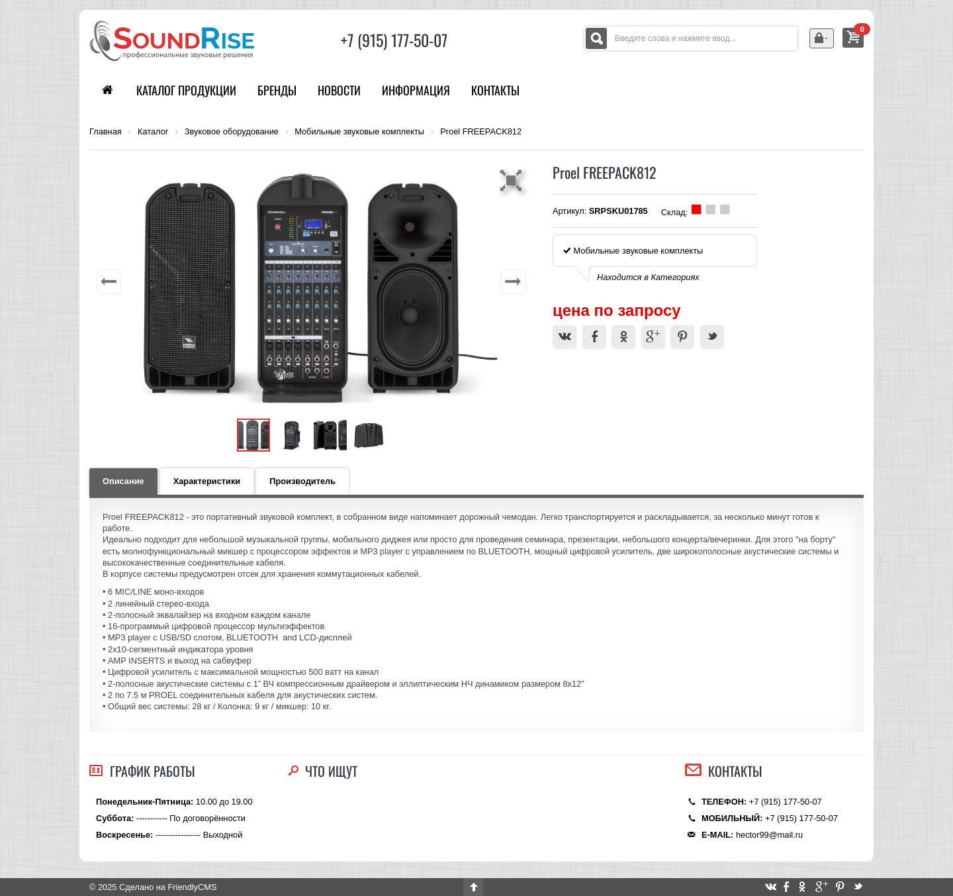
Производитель (302, 481)
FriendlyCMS (191, 887)
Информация (416, 90)
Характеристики (207, 481)
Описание (123, 481)
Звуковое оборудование (232, 131)
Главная (105, 131)
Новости (339, 90)
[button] (513, 180)
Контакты (495, 90)
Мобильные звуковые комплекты (359, 131)
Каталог (153, 131)
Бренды (276, 90)
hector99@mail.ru (769, 835)
